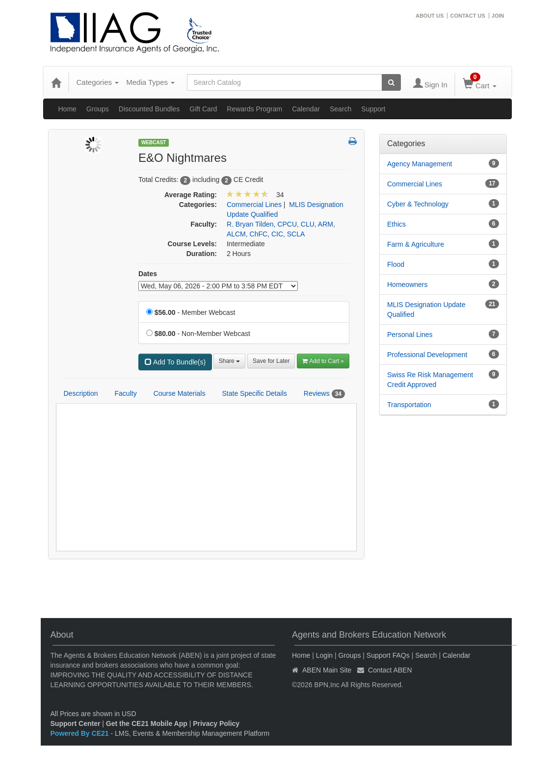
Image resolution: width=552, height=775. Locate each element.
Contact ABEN (390, 670)
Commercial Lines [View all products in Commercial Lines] (254, 204)
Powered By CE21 (81, 733)
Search (340, 109)
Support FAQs (388, 655)
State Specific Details (254, 393)
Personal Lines (410, 334)
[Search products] (391, 82)
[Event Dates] (218, 286)
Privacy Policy (216, 723)
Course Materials (180, 393)
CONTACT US (467, 16)
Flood (395, 264)
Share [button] (229, 361)
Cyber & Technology (417, 204)
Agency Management (419, 164)
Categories (98, 82)
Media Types (150, 82)
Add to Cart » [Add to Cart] (323, 361)
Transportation (409, 405)
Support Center (76, 723)
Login (324, 655)
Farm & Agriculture (415, 244)
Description (81, 393)
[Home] (56, 82)
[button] (352, 141)
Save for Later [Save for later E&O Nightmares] (271, 361)
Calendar (306, 109)
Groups (97, 109)
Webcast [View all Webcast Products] (153, 142)
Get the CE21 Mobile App (146, 723)
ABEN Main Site (326, 670)
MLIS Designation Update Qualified (426, 309)
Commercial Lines (414, 184)
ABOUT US (430, 16)
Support (373, 109)
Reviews (324, 393)
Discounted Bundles (149, 109)
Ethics (396, 224)
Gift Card (203, 109)
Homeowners (407, 284)
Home (67, 109)
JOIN (498, 16)
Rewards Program (254, 109)
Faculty (126, 393)
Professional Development (427, 355)
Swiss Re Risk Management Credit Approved (430, 379)
